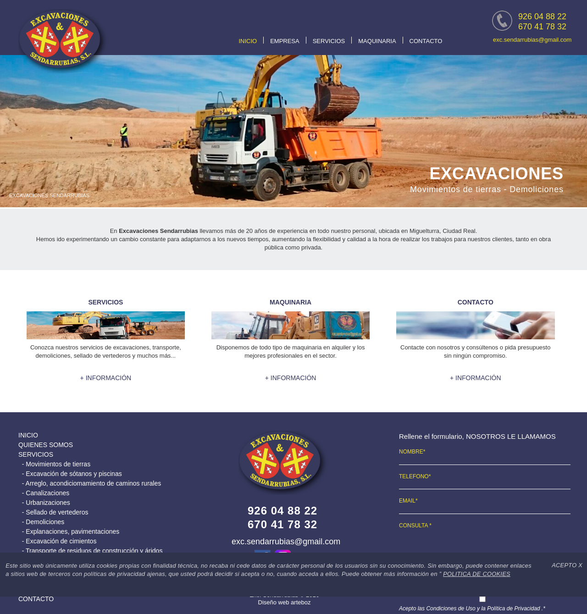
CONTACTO (426, 41)
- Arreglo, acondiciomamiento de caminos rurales (89, 483)
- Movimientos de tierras (54, 464)
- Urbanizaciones (44, 502)
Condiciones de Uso (451, 608)
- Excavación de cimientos (57, 541)
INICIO (247, 41)
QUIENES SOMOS (45, 444)
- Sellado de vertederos (53, 512)
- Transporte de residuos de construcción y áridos (90, 550)
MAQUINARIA (377, 41)
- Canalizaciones (43, 493)
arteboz (300, 602)
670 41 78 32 (542, 26)
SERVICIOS (329, 41)
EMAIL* (408, 501)
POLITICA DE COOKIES (476, 573)
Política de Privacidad (514, 608)
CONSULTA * (415, 525)
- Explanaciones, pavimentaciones (68, 531)
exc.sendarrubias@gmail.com (532, 39)
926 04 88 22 (542, 16)
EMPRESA (284, 41)
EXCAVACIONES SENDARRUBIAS (49, 195)
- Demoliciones (41, 521)
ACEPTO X (567, 565)
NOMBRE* (412, 451)
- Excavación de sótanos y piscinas (70, 473)
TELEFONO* (415, 476)
